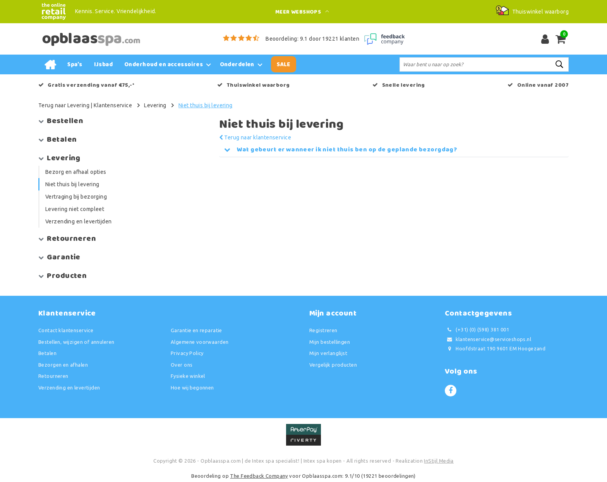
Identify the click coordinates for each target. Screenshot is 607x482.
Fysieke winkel (188, 376)
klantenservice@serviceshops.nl (488, 339)
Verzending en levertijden (69, 387)
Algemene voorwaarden (199, 342)
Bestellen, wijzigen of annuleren (76, 342)
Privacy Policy (187, 353)
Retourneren (53, 376)
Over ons (181, 364)
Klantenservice (113, 105)
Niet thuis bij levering (205, 105)
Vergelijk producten (333, 364)
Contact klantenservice (65, 330)
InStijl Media (438, 460)
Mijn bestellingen (329, 342)
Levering (155, 105)
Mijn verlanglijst (328, 353)
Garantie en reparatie (196, 330)
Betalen (47, 353)
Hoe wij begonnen (192, 387)
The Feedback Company (259, 476)
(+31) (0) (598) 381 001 (477, 330)
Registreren (323, 330)
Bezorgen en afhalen (63, 364)
